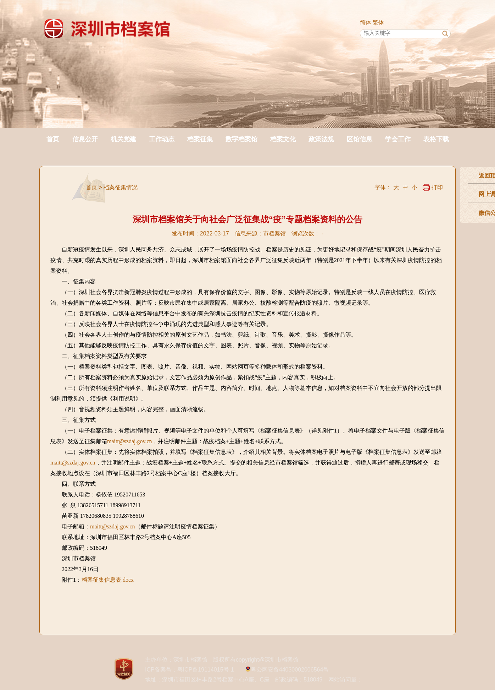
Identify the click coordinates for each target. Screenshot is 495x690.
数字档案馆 (241, 139)
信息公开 (85, 139)
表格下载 (436, 139)
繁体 (378, 23)
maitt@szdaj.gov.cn (129, 441)
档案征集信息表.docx (108, 580)
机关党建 (123, 139)
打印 (433, 187)
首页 (52, 139)
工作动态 (161, 139)
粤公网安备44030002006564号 (290, 670)
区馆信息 (359, 139)
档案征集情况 (121, 187)
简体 (365, 23)
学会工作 (398, 139)
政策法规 (321, 139)
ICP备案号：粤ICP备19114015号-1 (189, 670)
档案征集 (200, 139)
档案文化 (283, 139)
